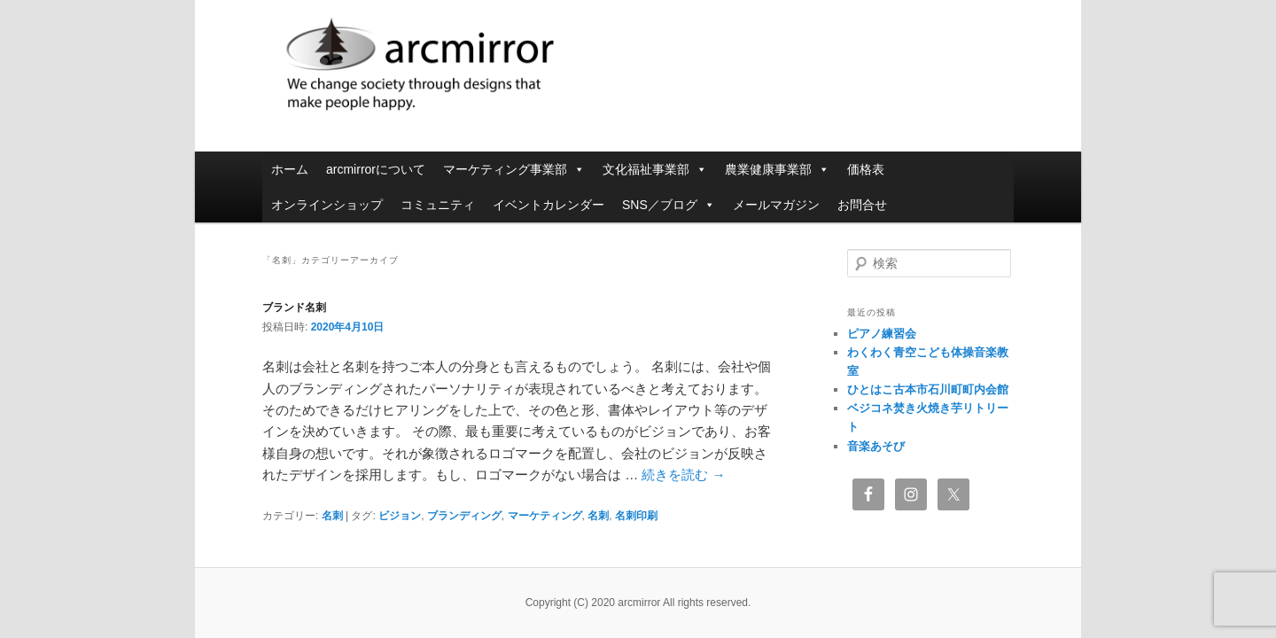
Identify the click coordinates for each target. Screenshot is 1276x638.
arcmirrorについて (375, 169)
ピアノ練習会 (881, 333)
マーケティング (545, 516)
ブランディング (464, 516)
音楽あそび (876, 446)
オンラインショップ (327, 205)
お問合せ (862, 205)
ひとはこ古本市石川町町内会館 (927, 389)
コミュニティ (438, 205)
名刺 (332, 516)
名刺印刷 (636, 516)
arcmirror (518, 66)
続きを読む (683, 474)
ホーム (289, 169)
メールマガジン (776, 205)
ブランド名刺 (294, 307)
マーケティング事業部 (514, 169)
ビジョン (399, 516)
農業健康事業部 (777, 169)
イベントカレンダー (548, 205)
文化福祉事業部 (655, 169)
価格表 (865, 169)
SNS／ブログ (668, 205)
